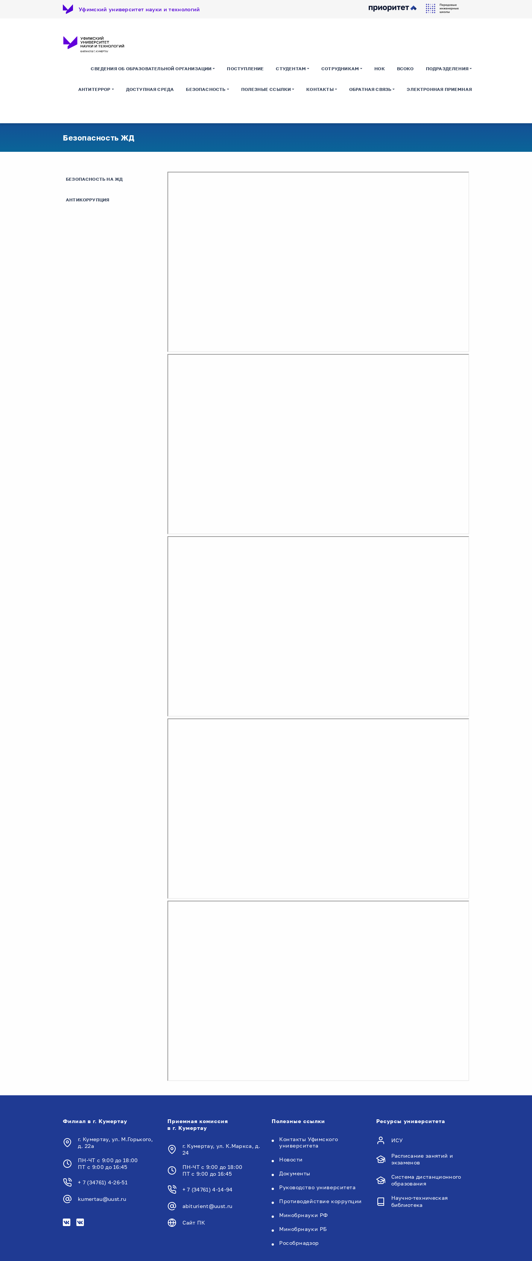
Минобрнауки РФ (303, 1215)
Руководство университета (317, 1187)
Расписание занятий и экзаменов (422, 1159)
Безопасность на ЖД (94, 179)
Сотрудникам (340, 69)
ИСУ (397, 1140)
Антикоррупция (87, 200)
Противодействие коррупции (320, 1201)
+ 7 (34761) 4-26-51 (103, 1182)
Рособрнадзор (299, 1243)
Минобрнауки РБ (303, 1229)
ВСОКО (405, 69)
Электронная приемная (439, 90)
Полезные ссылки (266, 90)
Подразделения (447, 69)
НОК (379, 69)
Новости (291, 1159)
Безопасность (205, 90)
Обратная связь (370, 90)
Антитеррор (94, 90)
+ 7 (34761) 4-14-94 (207, 1189)
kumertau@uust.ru (102, 1199)
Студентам (291, 69)
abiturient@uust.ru (207, 1206)
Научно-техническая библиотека (419, 1201)
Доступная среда (150, 90)
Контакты (319, 90)
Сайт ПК (193, 1222)
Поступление (245, 69)
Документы (294, 1173)
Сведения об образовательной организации (151, 69)
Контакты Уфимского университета (308, 1142)
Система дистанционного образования (426, 1180)
